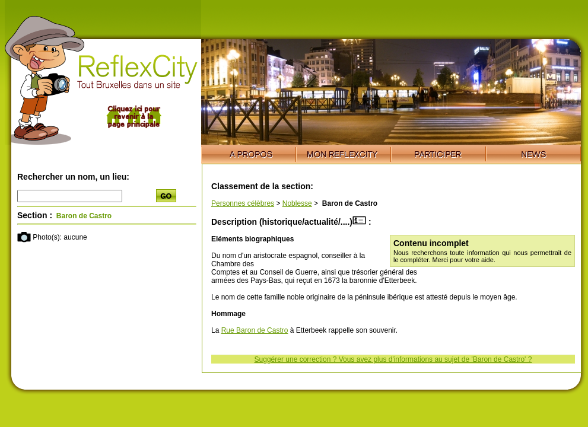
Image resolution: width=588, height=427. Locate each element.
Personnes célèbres (242, 203)
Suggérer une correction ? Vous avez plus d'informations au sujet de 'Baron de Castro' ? (393, 359)
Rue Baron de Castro (254, 330)
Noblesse (297, 203)
